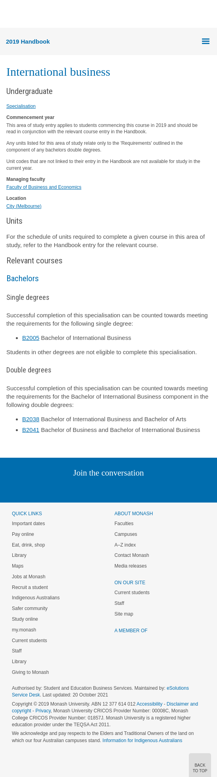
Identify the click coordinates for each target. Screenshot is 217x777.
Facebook (100, 489)
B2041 (30, 429)
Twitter (85, 489)
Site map (123, 614)
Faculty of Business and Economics (43, 187)
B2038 (30, 419)
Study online (25, 619)
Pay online (23, 534)
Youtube (146, 489)
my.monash (24, 630)
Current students (29, 640)
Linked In (69, 489)
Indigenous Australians (36, 597)
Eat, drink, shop (28, 545)
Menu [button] (10, 14)
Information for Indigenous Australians (142, 740)
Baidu (163, 489)
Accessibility (149, 704)
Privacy (42, 711)
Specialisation (21, 106)
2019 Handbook (28, 41)
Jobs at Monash (29, 576)
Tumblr (130, 489)
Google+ (114, 489)
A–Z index (125, 545)
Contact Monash (131, 555)
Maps (17, 566)
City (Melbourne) (24, 206)
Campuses (125, 534)
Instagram (52, 489)
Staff (16, 651)
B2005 (30, 337)
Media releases (130, 566)
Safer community (30, 608)
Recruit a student (30, 587)
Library (19, 555)
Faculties (123, 523)
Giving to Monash (30, 672)
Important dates (28, 523)
